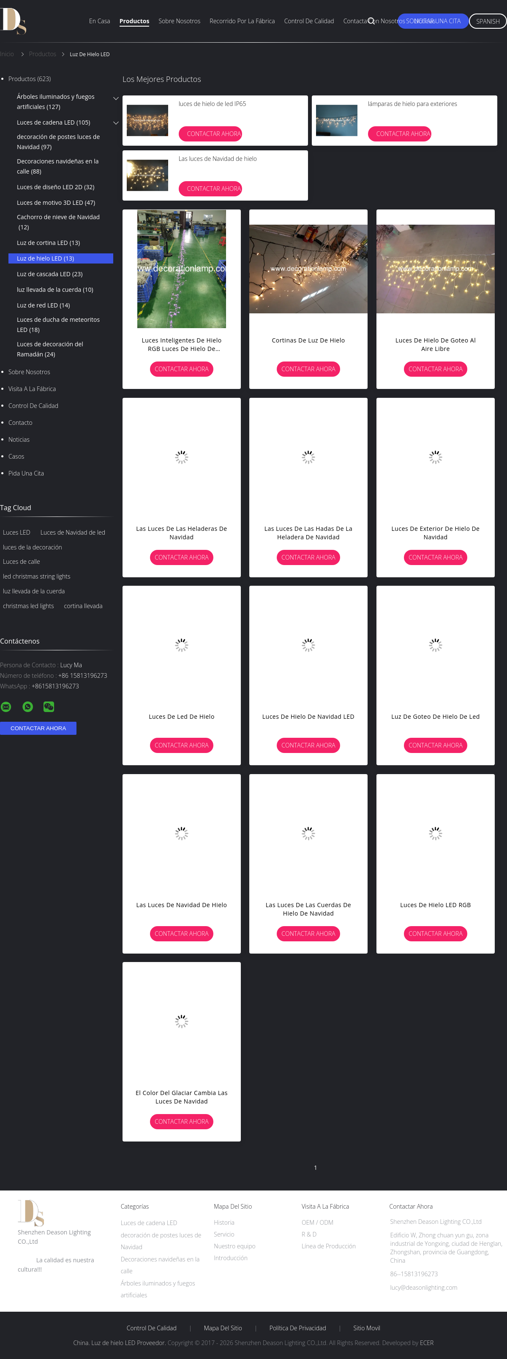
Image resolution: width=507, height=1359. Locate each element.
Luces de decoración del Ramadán (50, 349)
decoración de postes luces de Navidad (58, 142)
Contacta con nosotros (374, 21)
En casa (99, 21)
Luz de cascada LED (49, 274)
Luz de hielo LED (45, 258)
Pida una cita (26, 473)
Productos (135, 21)
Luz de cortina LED (48, 243)
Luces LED (16, 532)
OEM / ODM (317, 1222)
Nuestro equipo (235, 1246)
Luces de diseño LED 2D (55, 187)
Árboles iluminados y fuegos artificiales (56, 102)
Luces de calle (21, 561)
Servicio (224, 1234)
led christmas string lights (37, 576)
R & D (309, 1234)
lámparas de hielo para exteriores (412, 104)
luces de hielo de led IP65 (212, 104)
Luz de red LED (43, 305)
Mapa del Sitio (223, 1328)
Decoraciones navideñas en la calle (57, 167)
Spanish (488, 21)
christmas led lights (28, 606)
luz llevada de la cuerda (55, 290)
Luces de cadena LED (53, 122)
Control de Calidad (33, 406)
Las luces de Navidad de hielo (218, 159)
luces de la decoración (32, 547)
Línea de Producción (329, 1246)
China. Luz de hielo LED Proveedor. (121, 1343)
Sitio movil (367, 1328)
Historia (224, 1222)
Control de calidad (309, 21)
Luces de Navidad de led (73, 532)
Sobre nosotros (179, 21)
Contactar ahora (214, 134)
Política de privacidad (298, 1328)
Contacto (20, 423)
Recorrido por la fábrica (242, 21)
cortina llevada (83, 606)
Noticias (425, 21)
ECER (426, 1343)
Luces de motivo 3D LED (56, 203)
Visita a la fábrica (32, 389)
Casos (16, 456)
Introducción (231, 1258)
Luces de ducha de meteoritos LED (58, 325)
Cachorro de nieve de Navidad (58, 222)
